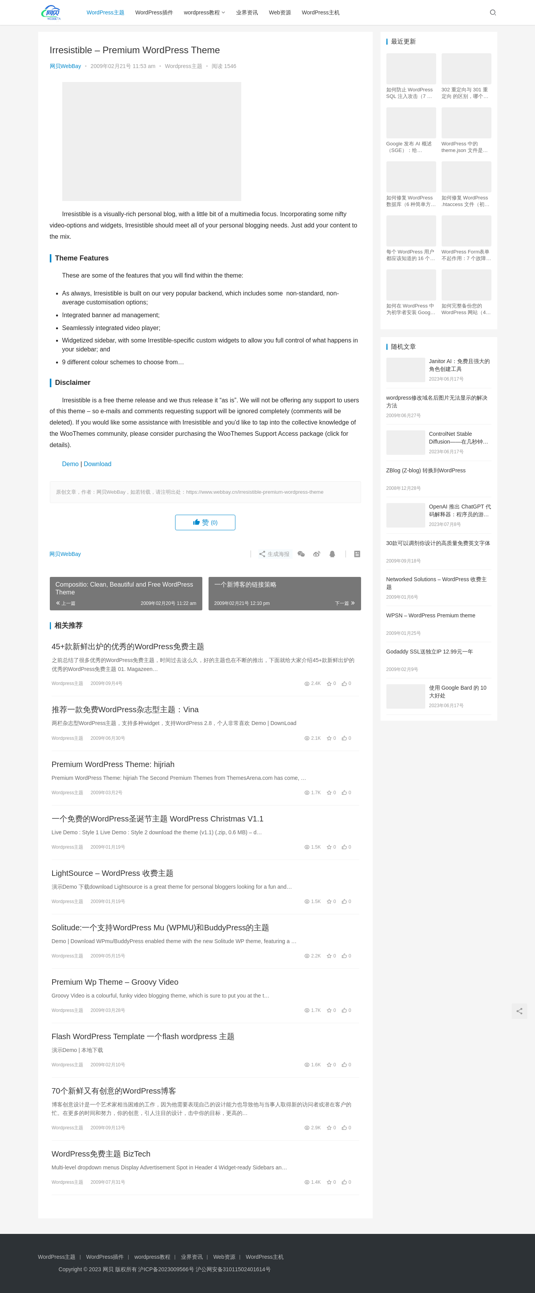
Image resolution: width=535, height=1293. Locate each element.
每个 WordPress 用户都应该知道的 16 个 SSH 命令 (410, 255)
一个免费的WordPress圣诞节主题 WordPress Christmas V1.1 (158, 818)
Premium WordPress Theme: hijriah (113, 764)
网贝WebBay (65, 66)
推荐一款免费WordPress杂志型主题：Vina (125, 709)
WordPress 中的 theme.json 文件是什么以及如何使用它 (465, 147)
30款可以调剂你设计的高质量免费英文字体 (438, 543)
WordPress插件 (154, 12)
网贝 (108, 1269)
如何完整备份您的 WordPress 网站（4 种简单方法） (464, 309)
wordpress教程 (202, 12)
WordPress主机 (321, 12)
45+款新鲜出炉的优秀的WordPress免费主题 (128, 646)
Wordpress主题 (183, 66)
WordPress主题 (106, 12)
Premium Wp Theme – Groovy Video (115, 982)
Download (97, 464)
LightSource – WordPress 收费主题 (113, 873)
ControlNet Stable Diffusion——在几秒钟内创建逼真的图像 (458, 441)
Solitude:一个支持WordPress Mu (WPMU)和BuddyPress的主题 (161, 927)
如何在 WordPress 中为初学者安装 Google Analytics (410, 309)
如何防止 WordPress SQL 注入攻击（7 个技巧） (409, 93)
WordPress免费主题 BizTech (101, 1154)
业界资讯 (247, 12)
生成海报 (273, 554)
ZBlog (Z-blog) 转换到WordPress (426, 470)
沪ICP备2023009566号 (166, 1269)
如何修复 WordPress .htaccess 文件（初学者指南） (466, 201)
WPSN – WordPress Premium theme (430, 615)
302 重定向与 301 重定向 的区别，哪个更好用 (465, 93)
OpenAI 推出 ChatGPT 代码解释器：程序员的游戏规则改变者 (460, 514)
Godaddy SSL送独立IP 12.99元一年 (429, 651)
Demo (70, 464)
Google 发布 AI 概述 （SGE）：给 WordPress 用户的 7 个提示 (409, 147)
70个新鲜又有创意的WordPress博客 (114, 1091)
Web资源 (280, 12)
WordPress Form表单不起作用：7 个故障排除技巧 (466, 255)
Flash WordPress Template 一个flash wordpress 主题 (143, 1036)
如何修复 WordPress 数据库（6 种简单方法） (409, 201)
